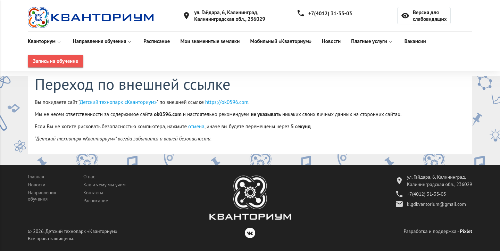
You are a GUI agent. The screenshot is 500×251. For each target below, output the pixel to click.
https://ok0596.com (227, 102)
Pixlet (466, 231)
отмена (196, 126)
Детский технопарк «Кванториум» (118, 102)
